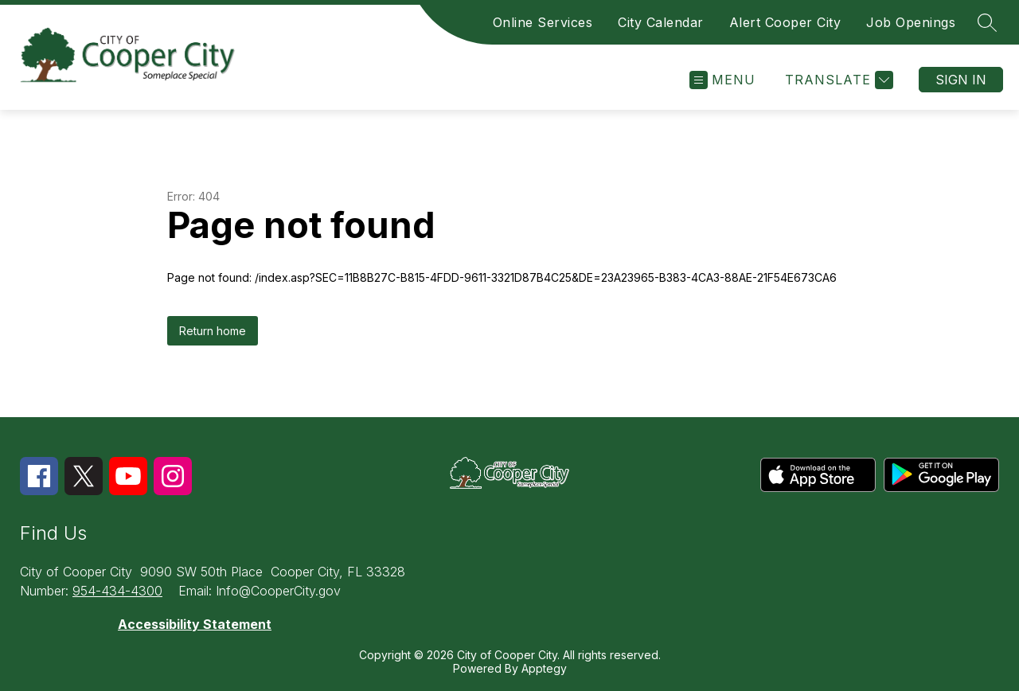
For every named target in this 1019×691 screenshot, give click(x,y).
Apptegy (544, 668)
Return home (212, 331)
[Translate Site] (837, 80)
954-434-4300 (117, 591)
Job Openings (910, 22)
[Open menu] (722, 80)
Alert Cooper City (785, 22)
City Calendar (661, 22)
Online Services (543, 22)
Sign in (960, 80)
